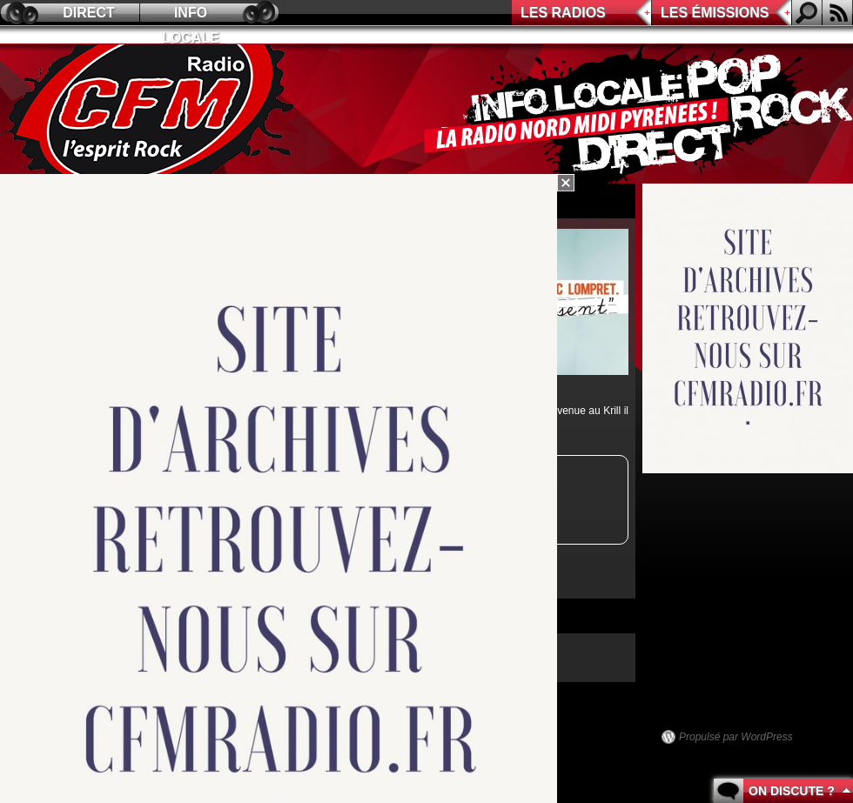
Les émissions (715, 12)
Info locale (190, 15)
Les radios (563, 12)
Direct (89, 12)
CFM (150, 114)
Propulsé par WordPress (736, 737)
